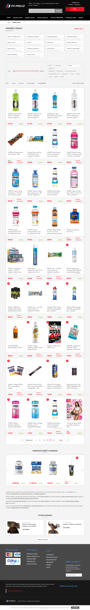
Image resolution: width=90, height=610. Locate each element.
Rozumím (75, 607)
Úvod (9, 22)
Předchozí (28, 445)
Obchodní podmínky (32, 558)
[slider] (14, 75)
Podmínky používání (44, 607)
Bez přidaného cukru (54, 78)
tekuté (62, 81)
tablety (56, 81)
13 (47, 444)
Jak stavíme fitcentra (51, 562)
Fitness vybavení (42, 18)
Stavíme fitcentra (49, 3)
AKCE (8, 18)
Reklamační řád (31, 566)
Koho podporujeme (51, 564)
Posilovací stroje (71, 18)
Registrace (77, 4)
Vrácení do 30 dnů (32, 568)
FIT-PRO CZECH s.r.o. (15, 595)
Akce (51, 69)
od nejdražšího (42, 87)
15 (53, 444)
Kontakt (30, 5)
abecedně (21, 87)
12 (44, 444)
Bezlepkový (65, 78)
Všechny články (43, 544)
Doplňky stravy (29, 18)
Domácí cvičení (17, 18)
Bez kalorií (51, 75)
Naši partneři (49, 567)
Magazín (36, 5)
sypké (50, 81)
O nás (42, 3)
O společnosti (50, 559)
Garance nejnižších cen (33, 561)
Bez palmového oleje (70, 75)
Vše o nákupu (36, 3)
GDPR (30, 3)
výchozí (14, 87)
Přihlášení (70, 4)
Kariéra (57, 3)
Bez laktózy (60, 75)
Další (62, 445)
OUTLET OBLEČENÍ (57, 18)
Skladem (52, 72)
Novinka (58, 69)
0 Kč (77, 9)
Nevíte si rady (78, 28)
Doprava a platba (31, 563)
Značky (81, 18)
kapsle (78, 78)
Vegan (72, 78)
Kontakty (48, 569)
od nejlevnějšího (31, 87)
